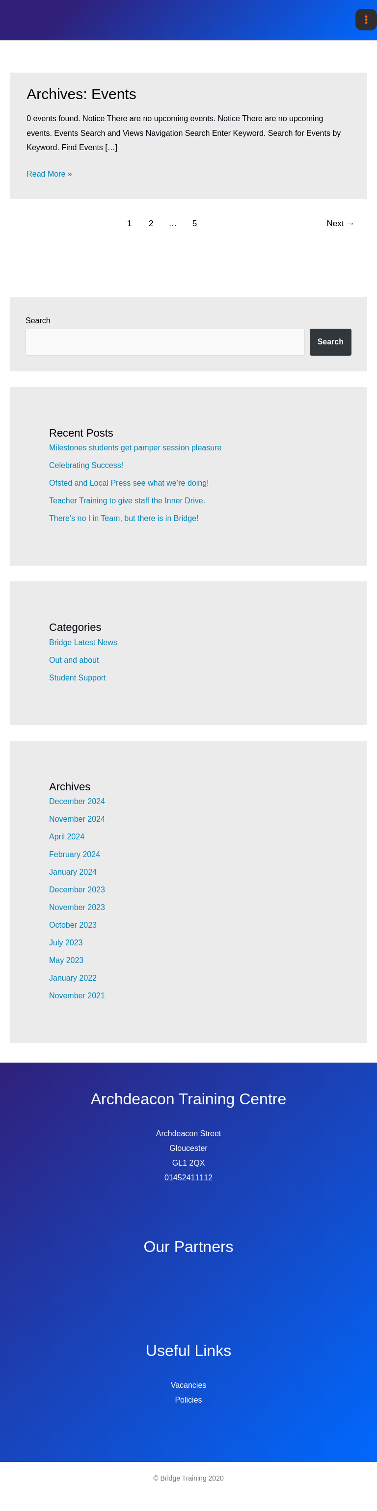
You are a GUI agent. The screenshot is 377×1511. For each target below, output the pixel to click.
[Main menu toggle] (366, 19)
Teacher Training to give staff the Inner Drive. (127, 500)
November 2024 (77, 819)
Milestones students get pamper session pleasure (135, 447)
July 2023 (66, 942)
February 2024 (74, 854)
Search (38, 320)
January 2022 (73, 978)
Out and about (74, 660)
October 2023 (73, 925)
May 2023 (66, 960)
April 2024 (66, 837)
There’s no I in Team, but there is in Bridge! (123, 518)
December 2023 (77, 890)
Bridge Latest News (83, 642)
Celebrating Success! (86, 465)
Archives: (81, 94)
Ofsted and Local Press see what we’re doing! (129, 483)
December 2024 (77, 801)
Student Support (77, 678)
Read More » (49, 174)
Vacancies (189, 1385)
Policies (188, 1400)
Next (341, 223)
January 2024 (73, 872)
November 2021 (77, 995)
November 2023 (77, 907)
